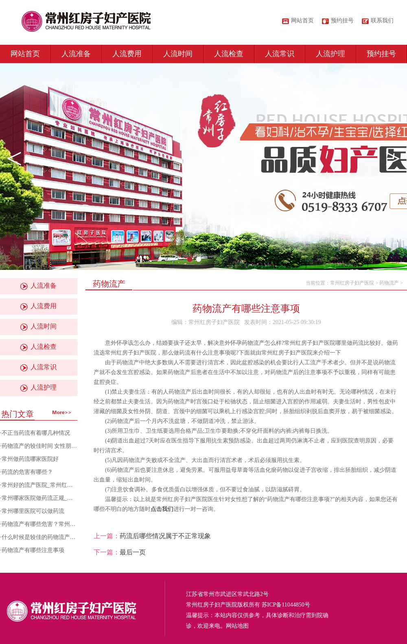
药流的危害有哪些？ (27, 472)
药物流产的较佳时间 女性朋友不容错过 (51, 446)
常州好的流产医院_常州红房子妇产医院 (51, 485)
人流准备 (76, 54)
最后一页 (133, 552)
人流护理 (330, 54)
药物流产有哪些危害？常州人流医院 (47, 524)
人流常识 (279, 54)
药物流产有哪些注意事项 (33, 550)
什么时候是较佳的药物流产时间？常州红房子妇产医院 (70, 537)
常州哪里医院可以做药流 (33, 511)
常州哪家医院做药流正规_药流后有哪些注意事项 (63, 498)
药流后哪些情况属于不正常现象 (165, 535)
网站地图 (237, 626)
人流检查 (228, 54)
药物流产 (389, 283)
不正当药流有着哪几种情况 (36, 433)
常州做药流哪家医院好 (30, 459)
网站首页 (302, 21)
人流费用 (127, 54)
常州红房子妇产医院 (352, 283)
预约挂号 (381, 54)
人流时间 (178, 54)
